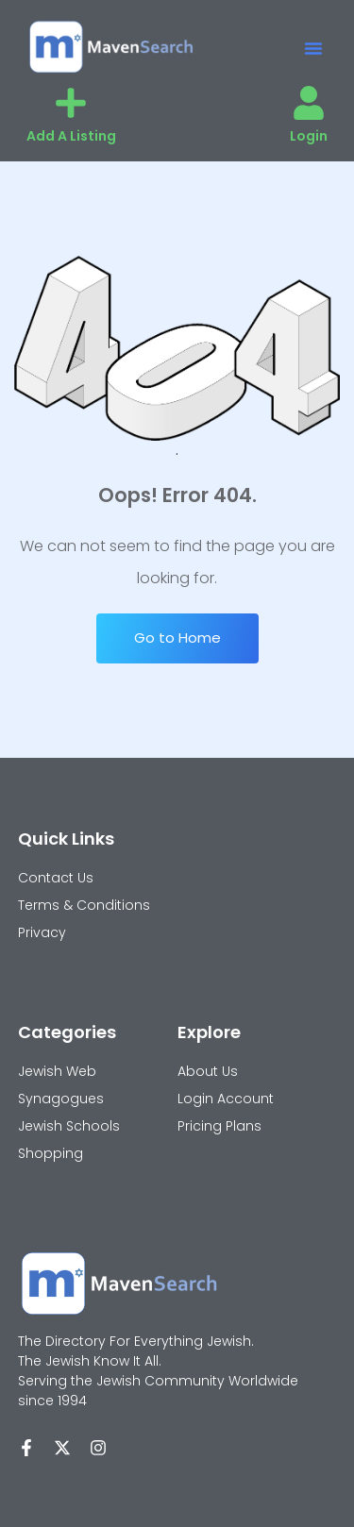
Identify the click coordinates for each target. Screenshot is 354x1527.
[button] (313, 48)
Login (309, 135)
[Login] (309, 103)
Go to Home (177, 637)
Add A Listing (71, 135)
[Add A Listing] (71, 103)
